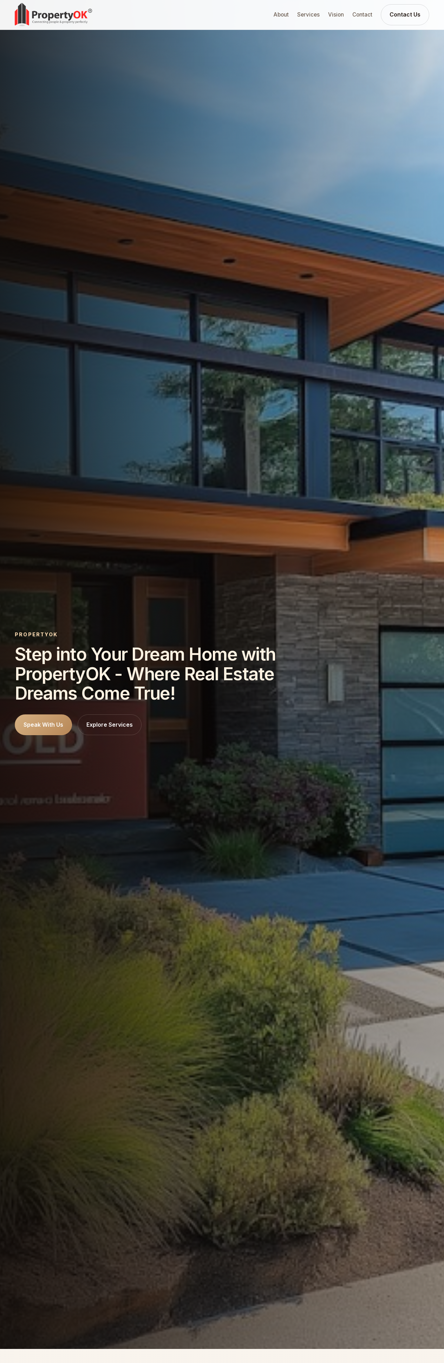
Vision (336, 14)
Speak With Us (43, 724)
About (281, 14)
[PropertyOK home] (53, 15)
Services (308, 14)
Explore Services (109, 724)
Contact (362, 14)
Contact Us (405, 14)
